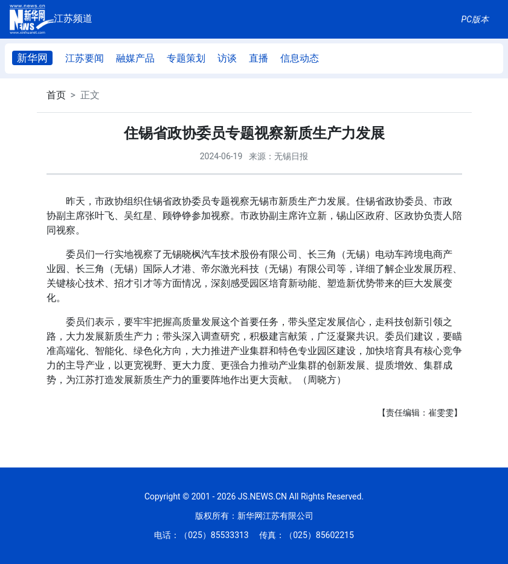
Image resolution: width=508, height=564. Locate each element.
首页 (56, 95)
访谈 (227, 58)
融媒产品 (135, 58)
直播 (258, 58)
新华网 (32, 58)
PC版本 (475, 19)
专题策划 (186, 58)
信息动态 (299, 58)
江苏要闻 (84, 58)
